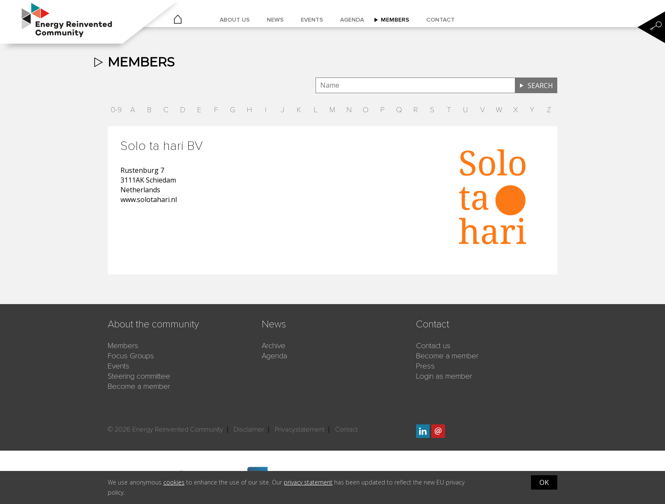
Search (540, 85)
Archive (273, 345)
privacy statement (308, 482)
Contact (440, 19)
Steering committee (139, 376)
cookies (173, 482)
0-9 (116, 110)
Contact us (433, 345)
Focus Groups (131, 355)
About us (235, 19)
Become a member (139, 386)
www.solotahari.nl (148, 199)
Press (425, 366)
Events (312, 19)
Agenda (352, 19)
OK (544, 482)
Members (395, 19)
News (275, 19)
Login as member (444, 376)
